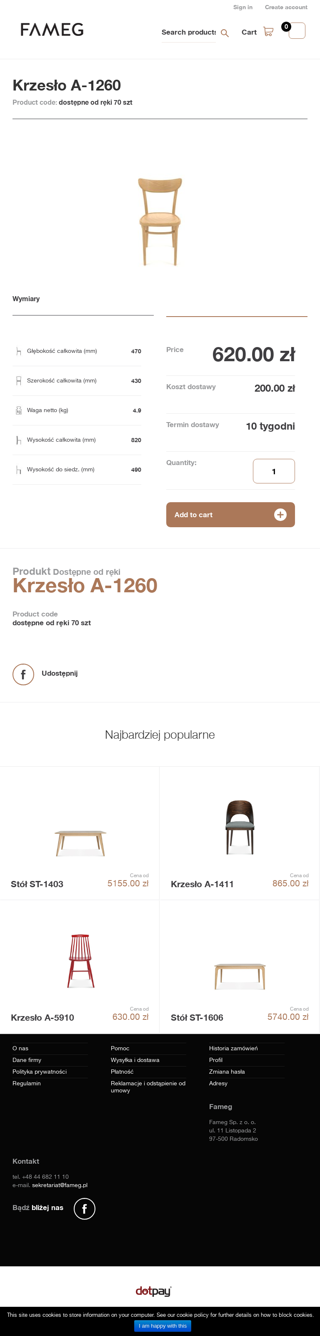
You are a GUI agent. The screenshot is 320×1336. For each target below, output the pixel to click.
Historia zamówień (233, 1049)
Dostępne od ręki (85, 571)
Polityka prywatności (39, 1072)
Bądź (37, 1207)
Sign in (242, 6)
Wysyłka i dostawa (135, 1060)
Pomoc (120, 1049)
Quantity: (181, 462)
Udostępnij (60, 673)
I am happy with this (163, 1326)
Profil (215, 1060)
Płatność (122, 1072)
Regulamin (26, 1084)
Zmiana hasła (227, 1072)
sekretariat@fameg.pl (60, 1185)
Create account (286, 6)
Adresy (218, 1084)
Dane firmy (26, 1060)
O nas (20, 1049)
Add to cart (193, 514)
